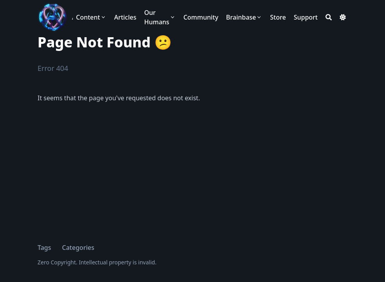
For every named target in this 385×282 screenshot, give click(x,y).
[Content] (91, 17)
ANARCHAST (72, 17)
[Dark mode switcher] (343, 17)
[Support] (306, 17)
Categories (78, 247)
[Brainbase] (244, 17)
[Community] (201, 17)
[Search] (329, 17)
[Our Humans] (160, 17)
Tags (44, 247)
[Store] (278, 17)
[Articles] (125, 17)
